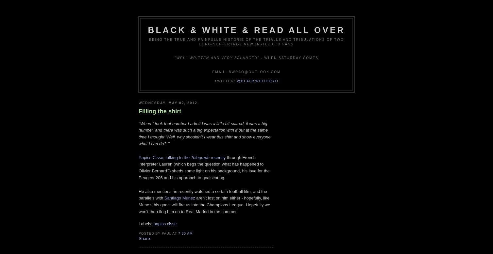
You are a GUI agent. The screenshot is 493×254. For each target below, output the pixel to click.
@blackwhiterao (257, 81)
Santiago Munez (179, 198)
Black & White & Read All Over (246, 30)
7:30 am (185, 233)
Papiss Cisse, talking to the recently (182, 157)
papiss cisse (165, 223)
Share (144, 238)
